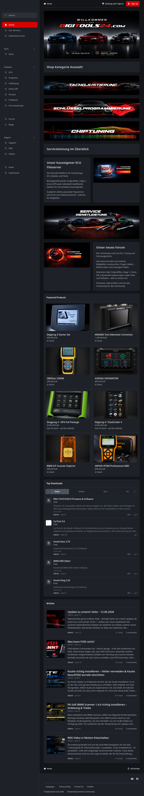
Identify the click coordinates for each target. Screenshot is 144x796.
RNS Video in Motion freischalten (88, 737)
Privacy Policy (65, 786)
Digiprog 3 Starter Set (58, 334)
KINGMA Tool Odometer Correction (114, 334)
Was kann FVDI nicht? (81, 641)
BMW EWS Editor (62, 560)
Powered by (81, 792)
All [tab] (127, 491)
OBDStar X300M (55, 378)
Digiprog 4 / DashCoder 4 (108, 422)
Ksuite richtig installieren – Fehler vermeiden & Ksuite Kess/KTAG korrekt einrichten (101, 673)
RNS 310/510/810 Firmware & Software (73, 499)
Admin (56, 514)
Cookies (90, 786)
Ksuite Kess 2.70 (61, 541)
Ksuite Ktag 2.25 (61, 580)
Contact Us (78, 786)
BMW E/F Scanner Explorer (61, 465)
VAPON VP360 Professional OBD (112, 465)
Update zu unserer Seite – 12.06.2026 (91, 612)
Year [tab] (105, 491)
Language (50, 786)
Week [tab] (57, 491)
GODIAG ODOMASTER (106, 378)
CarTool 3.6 (59, 521)
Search (9, 15)
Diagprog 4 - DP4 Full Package (63, 422)
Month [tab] (81, 491)
